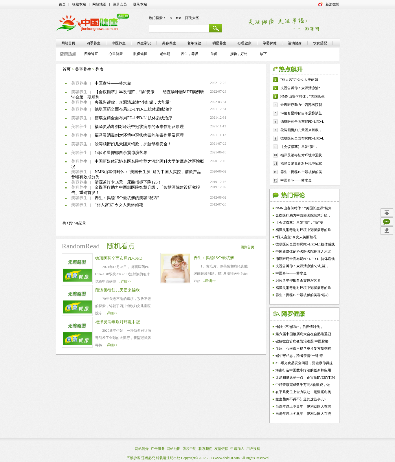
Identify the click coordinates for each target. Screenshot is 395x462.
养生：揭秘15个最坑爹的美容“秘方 (302, 295)
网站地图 (99, 4)
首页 (62, 4)
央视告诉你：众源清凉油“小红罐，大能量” (133, 102)
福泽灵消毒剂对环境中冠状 (301, 155)
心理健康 (244, 43)
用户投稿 (253, 449)
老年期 (165, 54)
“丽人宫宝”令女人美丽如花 (119, 205)
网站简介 (142, 449)
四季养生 (93, 43)
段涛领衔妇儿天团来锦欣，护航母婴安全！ (133, 144)
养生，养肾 (189, 54)
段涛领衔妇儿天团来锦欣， (301, 130)
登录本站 (140, 4)
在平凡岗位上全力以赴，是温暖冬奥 (303, 392)
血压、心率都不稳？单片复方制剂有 (303, 348)
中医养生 (119, 43)
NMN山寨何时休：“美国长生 (302, 96)
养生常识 (144, 43)
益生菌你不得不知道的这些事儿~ (300, 399)
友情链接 (221, 449)
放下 (263, 54)
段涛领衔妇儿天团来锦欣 (117, 290)
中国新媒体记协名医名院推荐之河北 (303, 252)
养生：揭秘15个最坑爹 (214, 258)
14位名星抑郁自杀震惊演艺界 (121, 153)
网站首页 (68, 43)
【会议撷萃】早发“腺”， (299, 147)
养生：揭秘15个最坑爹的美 (301, 172)
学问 (214, 54)
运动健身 (295, 43)
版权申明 (189, 449)
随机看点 (121, 246)
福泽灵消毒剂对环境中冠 (117, 322)
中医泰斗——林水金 (113, 83)
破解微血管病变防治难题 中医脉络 (301, 341)
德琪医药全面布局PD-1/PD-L (302, 122)
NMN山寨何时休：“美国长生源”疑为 (303, 208)
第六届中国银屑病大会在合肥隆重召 (303, 334)
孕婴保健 (270, 43)
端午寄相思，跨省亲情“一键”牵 (299, 356)
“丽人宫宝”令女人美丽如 (299, 80)
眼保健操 (140, 54)
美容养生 (83, 69)
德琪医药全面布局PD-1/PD (118, 258)
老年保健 (194, 43)
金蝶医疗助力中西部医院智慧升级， (303, 215)
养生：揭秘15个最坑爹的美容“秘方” (127, 198)
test (178, 18)
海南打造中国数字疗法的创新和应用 (303, 370)
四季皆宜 (91, 54)
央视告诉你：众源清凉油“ (300, 88)
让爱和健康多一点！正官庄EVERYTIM (305, 377)
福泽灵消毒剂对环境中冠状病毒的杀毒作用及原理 (139, 126)
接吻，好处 (238, 54)
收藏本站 (79, 4)
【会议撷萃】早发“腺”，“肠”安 (299, 223)
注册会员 (120, 4)
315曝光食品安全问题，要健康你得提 (304, 363)
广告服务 (158, 449)
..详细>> (125, 281)
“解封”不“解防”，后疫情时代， (299, 327)
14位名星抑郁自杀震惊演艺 (301, 113)
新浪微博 (332, 4)
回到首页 (247, 247)
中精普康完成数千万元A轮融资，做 (302, 385)
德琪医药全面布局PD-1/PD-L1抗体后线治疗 (133, 109)
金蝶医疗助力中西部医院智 (301, 105)
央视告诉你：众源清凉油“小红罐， (302, 266)
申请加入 (237, 449)
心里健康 (116, 54)
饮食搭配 (320, 43)
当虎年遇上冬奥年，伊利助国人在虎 (303, 406)
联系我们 (205, 449)
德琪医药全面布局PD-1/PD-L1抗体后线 (305, 244)
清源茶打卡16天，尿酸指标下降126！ (128, 182)
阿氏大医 (192, 18)
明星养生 (219, 43)
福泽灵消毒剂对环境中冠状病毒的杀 (303, 230)
